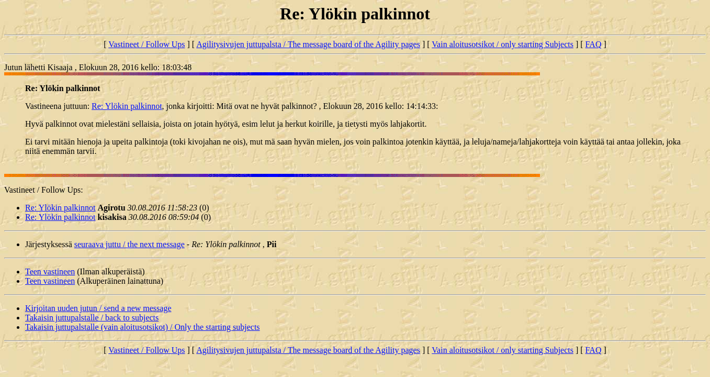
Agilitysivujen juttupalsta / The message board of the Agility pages (308, 44)
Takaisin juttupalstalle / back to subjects (92, 317)
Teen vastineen (50, 271)
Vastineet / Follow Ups (146, 44)
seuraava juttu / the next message (129, 244)
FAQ (593, 44)
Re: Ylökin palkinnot (127, 106)
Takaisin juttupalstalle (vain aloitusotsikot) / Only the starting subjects (142, 327)
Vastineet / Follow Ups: (43, 189)
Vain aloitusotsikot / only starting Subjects (502, 44)
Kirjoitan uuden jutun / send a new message (98, 308)
